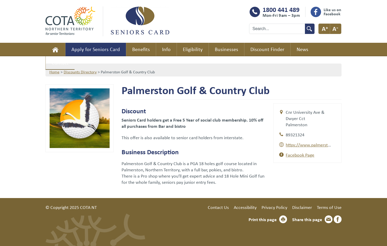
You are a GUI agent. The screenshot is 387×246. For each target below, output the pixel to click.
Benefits (141, 49)
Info (166, 49)
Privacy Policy (274, 207)
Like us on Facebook (332, 12)
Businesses (226, 49)
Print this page (263, 219)
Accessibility (245, 207)
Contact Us (218, 207)
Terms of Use (329, 207)
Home (55, 49)
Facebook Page (300, 155)
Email (328, 219)
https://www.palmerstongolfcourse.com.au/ (328, 145)
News (302, 49)
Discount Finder (267, 49)
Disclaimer (302, 207)
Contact (60, 62)
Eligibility (193, 49)
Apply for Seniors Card (95, 49)
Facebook (338, 219)
